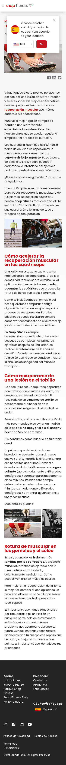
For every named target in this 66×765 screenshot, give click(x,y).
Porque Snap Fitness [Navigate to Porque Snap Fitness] (12, 691)
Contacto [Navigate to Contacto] (40, 680)
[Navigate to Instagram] (5, 725)
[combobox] (22, 44)
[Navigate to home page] (16, 6)
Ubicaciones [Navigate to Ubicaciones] (12, 680)
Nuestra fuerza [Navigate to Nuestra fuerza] (14, 685)
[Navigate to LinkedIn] (22, 725)
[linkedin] (54, 78)
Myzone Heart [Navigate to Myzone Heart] (13, 702)
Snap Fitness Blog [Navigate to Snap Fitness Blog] (16, 697)
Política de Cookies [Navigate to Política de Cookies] (45, 736)
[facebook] (49, 78)
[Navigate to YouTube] (30, 725)
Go (41, 44)
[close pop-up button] (54, 20)
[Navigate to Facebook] (13, 725)
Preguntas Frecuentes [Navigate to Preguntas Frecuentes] (41, 687)
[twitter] (60, 78)
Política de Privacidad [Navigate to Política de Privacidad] (17, 736)
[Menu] (3, 6)
